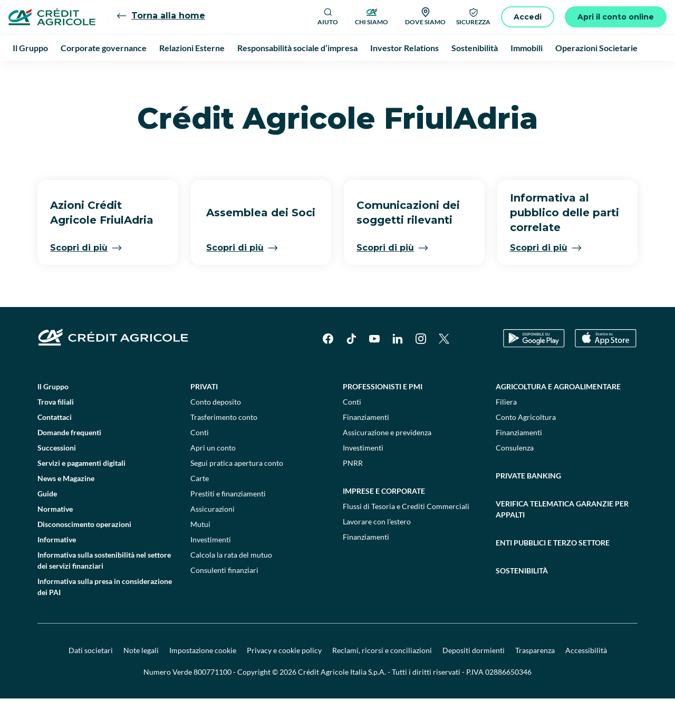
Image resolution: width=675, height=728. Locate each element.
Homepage (36, 74)
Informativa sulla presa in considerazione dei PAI (104, 616)
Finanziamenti (366, 446)
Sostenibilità (522, 600)
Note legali (141, 679)
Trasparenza (535, 679)
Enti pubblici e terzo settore (553, 572)
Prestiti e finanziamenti (228, 523)
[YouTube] (374, 368)
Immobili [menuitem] (526, 48)
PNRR (353, 492)
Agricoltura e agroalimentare (558, 415)
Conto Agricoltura (526, 446)
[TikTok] (351, 368)
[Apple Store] (606, 368)
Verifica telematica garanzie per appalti (562, 539)
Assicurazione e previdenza (387, 461)
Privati (204, 415)
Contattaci (54, 446)
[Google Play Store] (534, 368)
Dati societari (91, 679)
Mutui (200, 553)
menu (120, 74)
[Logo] (51, 16)
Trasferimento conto (223, 446)
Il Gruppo (81, 74)
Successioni (56, 477)
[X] (444, 368)
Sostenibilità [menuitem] (474, 48)
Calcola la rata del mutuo (231, 584)
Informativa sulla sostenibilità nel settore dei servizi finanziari (104, 590)
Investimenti (210, 568)
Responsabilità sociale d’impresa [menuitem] (297, 48)
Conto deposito (215, 431)
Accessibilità (586, 679)
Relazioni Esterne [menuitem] (192, 48)
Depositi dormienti (473, 679)
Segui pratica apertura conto (236, 492)
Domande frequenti (69, 461)
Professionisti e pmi (382, 415)
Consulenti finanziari (224, 599)
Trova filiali (55, 431)
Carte (199, 507)
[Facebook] (328, 368)
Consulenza (515, 477)
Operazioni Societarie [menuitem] (596, 48)
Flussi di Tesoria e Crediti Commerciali (406, 535)
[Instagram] (420, 368)
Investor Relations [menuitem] (404, 48)
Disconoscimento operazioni (84, 553)
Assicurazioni (212, 538)
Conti (199, 461)
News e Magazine (65, 507)
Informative (56, 568)
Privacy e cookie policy (284, 679)
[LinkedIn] (397, 368)
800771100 (213, 701)
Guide (47, 523)
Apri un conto (213, 477)
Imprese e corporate (384, 520)
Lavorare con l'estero (377, 551)
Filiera (506, 431)
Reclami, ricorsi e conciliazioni (382, 679)
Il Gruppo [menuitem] (30, 48)
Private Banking (528, 505)
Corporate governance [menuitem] (104, 48)
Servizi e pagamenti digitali (81, 492)
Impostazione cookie (202, 679)
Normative (55, 538)
